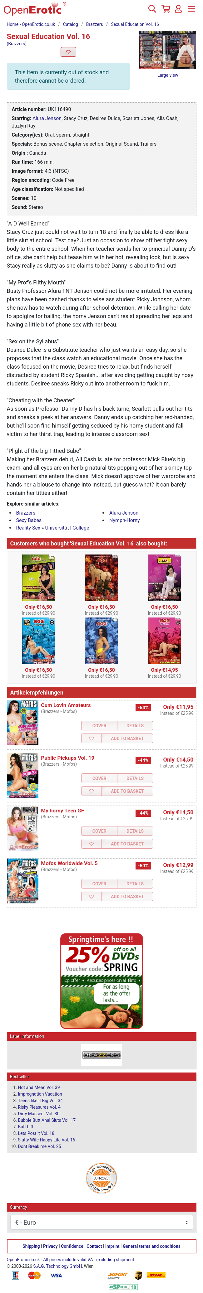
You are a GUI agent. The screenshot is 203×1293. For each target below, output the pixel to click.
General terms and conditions (152, 1246)
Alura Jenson (47, 118)
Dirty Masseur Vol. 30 (39, 1113)
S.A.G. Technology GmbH (57, 1266)
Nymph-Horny (124, 520)
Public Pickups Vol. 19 (67, 758)
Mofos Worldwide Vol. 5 (69, 863)
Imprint (112, 1246)
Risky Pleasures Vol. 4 (39, 1107)
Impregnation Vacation (40, 1094)
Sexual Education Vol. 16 (135, 24)
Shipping (31, 1246)
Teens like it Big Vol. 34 (40, 1100)
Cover (99, 725)
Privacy (50, 1246)
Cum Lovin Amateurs (66, 705)
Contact (94, 1246)
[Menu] (191, 11)
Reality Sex (28, 528)
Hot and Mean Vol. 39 (39, 1087)
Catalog (70, 24)
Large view (167, 75)
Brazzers (94, 24)
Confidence (72, 1246)
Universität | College (67, 528)
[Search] (152, 11)
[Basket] (165, 11)
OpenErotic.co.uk (23, 1259)
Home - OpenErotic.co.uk (31, 24)
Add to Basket (127, 738)
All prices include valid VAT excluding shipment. (89, 1259)
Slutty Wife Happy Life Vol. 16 (46, 1139)
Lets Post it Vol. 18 (36, 1133)
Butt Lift (25, 1126)
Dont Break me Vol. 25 (39, 1146)
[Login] (178, 11)
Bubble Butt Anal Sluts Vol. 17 (47, 1120)
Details (135, 725)
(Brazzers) (17, 43)
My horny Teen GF (62, 810)
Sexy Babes (29, 520)
